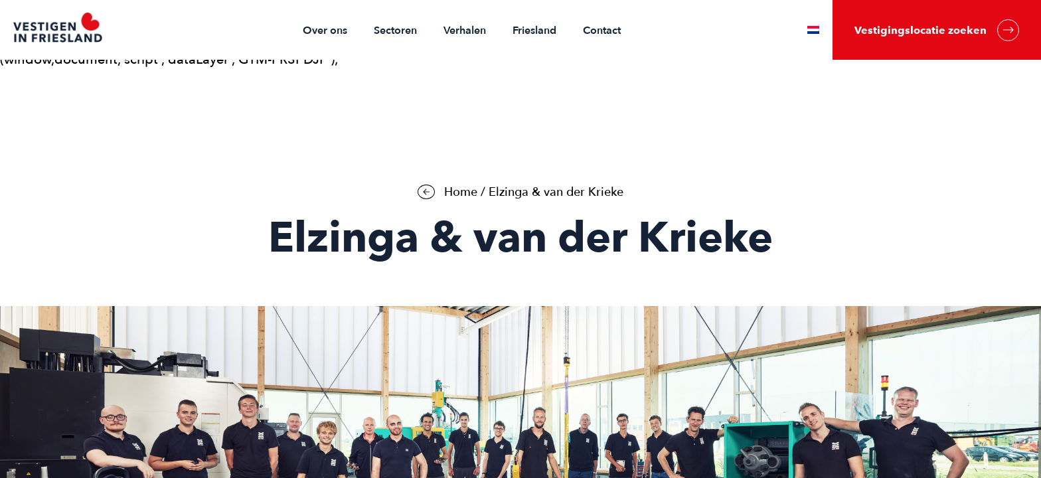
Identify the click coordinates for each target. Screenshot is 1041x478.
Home (460, 192)
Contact (602, 30)
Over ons (325, 30)
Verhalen (464, 30)
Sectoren (395, 30)
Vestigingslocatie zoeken (936, 30)
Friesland (534, 30)
